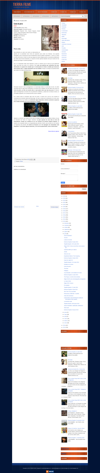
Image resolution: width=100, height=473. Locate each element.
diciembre (66, 223)
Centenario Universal (66, 44)
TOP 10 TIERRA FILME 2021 (29, 12)
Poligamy (66, 270)
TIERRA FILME (22, 4)
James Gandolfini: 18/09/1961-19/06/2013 (73, 305)
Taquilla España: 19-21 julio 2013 (71, 244)
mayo (65, 314)
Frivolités (64, 48)
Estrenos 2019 (54, 12)
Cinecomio (64, 57)
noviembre (66, 225)
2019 (64, 208)
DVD (63, 46)
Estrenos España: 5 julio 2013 (71, 289)
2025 (64, 196)
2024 (64, 198)
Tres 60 (65, 237)
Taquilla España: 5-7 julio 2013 (71, 287)
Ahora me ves (67, 253)
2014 (64, 219)
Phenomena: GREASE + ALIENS (71, 293)
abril (65, 316)
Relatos (63, 42)
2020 (64, 206)
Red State (70, 78)
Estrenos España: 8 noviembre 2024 (76, 420)
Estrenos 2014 (26, 16)
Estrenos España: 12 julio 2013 (71, 274)
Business (63, 454)
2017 (64, 212)
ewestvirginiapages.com (56, 468)
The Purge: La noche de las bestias (72, 276)
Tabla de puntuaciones (42, 12)
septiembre (67, 229)
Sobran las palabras (72, 122)
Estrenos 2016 (82, 12)
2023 (64, 200)
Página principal (17, 12)
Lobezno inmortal (68, 239)
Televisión (64, 34)
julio (65, 233)
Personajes (64, 38)
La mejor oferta (67, 281)
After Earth (66, 307)
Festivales (64, 27)
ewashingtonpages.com (46, 468)
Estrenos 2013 (36, 16)
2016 (64, 215)
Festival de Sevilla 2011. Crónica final (76, 68)
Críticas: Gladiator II (72, 411)
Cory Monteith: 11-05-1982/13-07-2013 (73, 272)
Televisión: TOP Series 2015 (74, 150)
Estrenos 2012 (45, 16)
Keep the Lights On (68, 260)
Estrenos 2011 (55, 16)
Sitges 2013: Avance (68, 283)
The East (66, 268)
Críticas (21, 161)
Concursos (64, 55)
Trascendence (71, 131)
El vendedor (66, 285)
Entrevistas (64, 32)
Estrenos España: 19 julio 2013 (71, 258)
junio (65, 312)
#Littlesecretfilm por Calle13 (70, 249)
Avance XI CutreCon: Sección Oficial (76, 428)
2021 (64, 204)
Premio (63, 61)
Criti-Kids (64, 51)
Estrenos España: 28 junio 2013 (71, 309)
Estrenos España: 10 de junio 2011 (76, 140)
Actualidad (64, 25)
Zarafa (65, 251)
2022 (64, 202)
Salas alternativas (66, 40)
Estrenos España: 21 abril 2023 (75, 106)
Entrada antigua (54, 207)
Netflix (63, 36)
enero (65, 322)
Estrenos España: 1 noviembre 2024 (76, 437)
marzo (65, 318)
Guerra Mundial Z (68, 235)
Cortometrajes (65, 50)
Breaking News (65, 449)
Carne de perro (67, 266)
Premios (63, 28)
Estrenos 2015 (17, 16)
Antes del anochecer (68, 295)
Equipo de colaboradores (66, 16)
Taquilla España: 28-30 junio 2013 (71, 303)
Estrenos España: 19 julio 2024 (75, 114)
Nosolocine (64, 53)
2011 (64, 327)
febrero (66, 320)
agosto (66, 231)
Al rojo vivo (64, 59)
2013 (64, 221)
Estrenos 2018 (63, 12)
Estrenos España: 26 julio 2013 (71, 241)
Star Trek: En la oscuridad (70, 291)
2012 (64, 325)
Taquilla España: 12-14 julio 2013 (71, 262)
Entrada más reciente (19, 206)
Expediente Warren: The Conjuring (72, 256)
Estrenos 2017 (73, 12)
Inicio (37, 206)
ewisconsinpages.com (65, 468)
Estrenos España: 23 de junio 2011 (76, 87)
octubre (66, 227)
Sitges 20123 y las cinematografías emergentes (74, 279)
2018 (64, 210)
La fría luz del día (72, 96)
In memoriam (65, 30)
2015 (64, 217)
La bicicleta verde (68, 301)
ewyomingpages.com (74, 468)
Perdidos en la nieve (68, 264)
